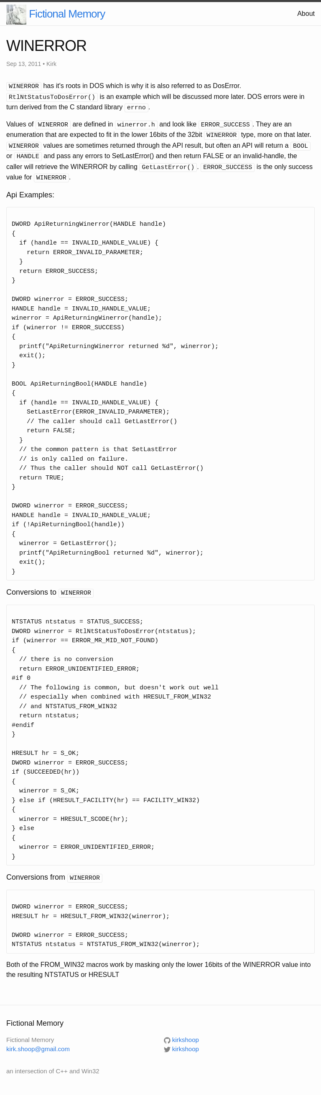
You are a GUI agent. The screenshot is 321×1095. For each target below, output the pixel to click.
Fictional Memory (67, 14)
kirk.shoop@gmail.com (38, 1043)
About (306, 13)
